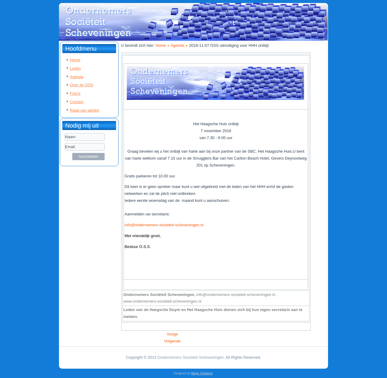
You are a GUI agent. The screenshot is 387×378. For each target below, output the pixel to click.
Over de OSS (81, 85)
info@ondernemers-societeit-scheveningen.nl (164, 225)
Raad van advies (84, 110)
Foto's (75, 93)
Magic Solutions (202, 373)
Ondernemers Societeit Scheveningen (191, 357)
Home (75, 60)
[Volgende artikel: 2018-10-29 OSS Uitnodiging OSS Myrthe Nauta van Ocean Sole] (172, 341)
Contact (76, 102)
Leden (75, 68)
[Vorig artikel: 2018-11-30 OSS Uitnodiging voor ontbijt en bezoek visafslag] (172, 334)
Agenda (76, 77)
